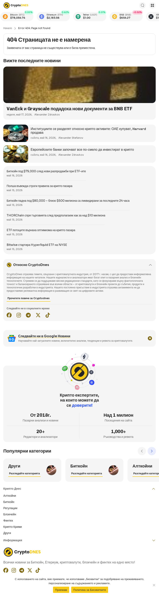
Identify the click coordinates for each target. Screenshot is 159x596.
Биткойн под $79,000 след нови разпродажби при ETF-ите (46, 171)
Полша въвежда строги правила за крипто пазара (39, 186)
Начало (7, 28)
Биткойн (8, 502)
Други (7, 533)
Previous (142, 451)
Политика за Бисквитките (89, 589)
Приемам (61, 589)
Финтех (8, 520)
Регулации (10, 508)
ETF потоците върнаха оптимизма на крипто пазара (41, 230)
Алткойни (9, 496)
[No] (154, 585)
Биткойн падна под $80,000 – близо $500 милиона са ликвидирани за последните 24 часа (68, 201)
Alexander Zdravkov (47, 114)
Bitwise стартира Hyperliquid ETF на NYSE (37, 245)
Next (152, 451)
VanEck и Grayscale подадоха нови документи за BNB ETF (69, 109)
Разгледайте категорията (24, 473)
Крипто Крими (12, 527)
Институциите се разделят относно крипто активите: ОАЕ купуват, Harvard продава (88, 131)
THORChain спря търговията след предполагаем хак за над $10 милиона (56, 215)
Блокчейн (9, 514)
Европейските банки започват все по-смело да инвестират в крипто (82, 150)
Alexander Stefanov (70, 137)
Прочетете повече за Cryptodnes (28, 298)
